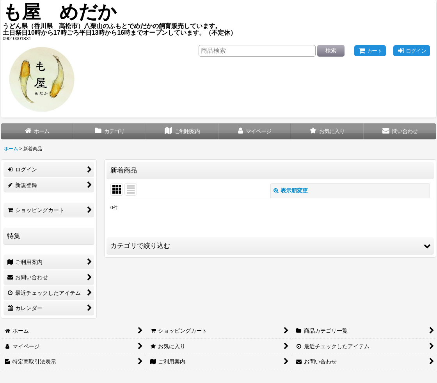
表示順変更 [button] (291, 190)
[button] (270, 246)
